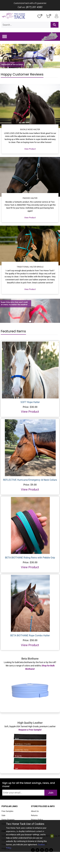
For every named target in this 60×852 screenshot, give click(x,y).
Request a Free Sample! (30, 730)
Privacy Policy (37, 819)
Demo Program (8, 819)
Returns (34, 815)
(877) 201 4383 (34, 7)
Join (50, 792)
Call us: (21, 7)
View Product (30, 149)
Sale (3, 815)
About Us (35, 811)
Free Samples (7, 811)
